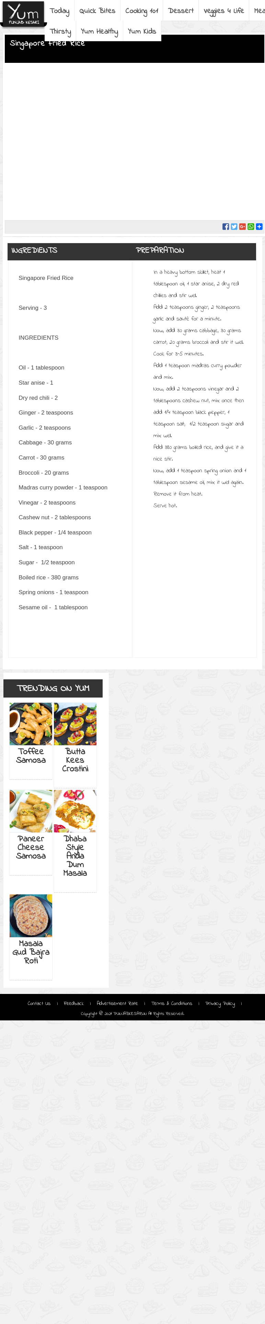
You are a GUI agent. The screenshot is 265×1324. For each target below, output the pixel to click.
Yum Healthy (99, 32)
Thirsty (60, 32)
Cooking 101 (141, 11)
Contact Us (40, 1003)
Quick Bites (97, 11)
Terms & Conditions (171, 1003)
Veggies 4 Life (224, 11)
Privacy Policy (220, 1003)
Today (59, 11)
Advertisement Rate (117, 1003)
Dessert (181, 11)
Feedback (74, 1003)
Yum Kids (142, 32)
